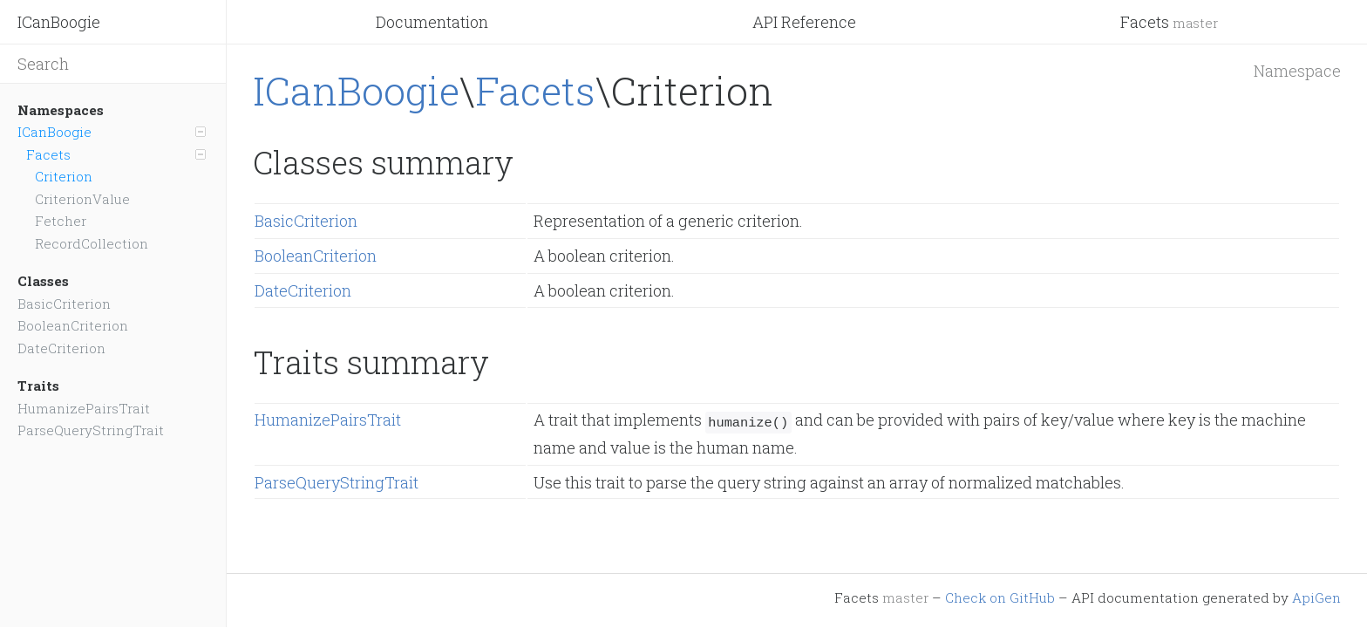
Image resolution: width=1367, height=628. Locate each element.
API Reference (804, 21)
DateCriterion (61, 348)
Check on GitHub (1000, 597)
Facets (1169, 21)
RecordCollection (91, 243)
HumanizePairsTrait (83, 408)
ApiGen (1316, 597)
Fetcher (60, 220)
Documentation (432, 21)
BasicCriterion (64, 303)
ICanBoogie (58, 21)
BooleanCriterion (72, 325)
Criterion (63, 176)
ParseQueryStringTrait (90, 430)
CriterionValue (82, 199)
